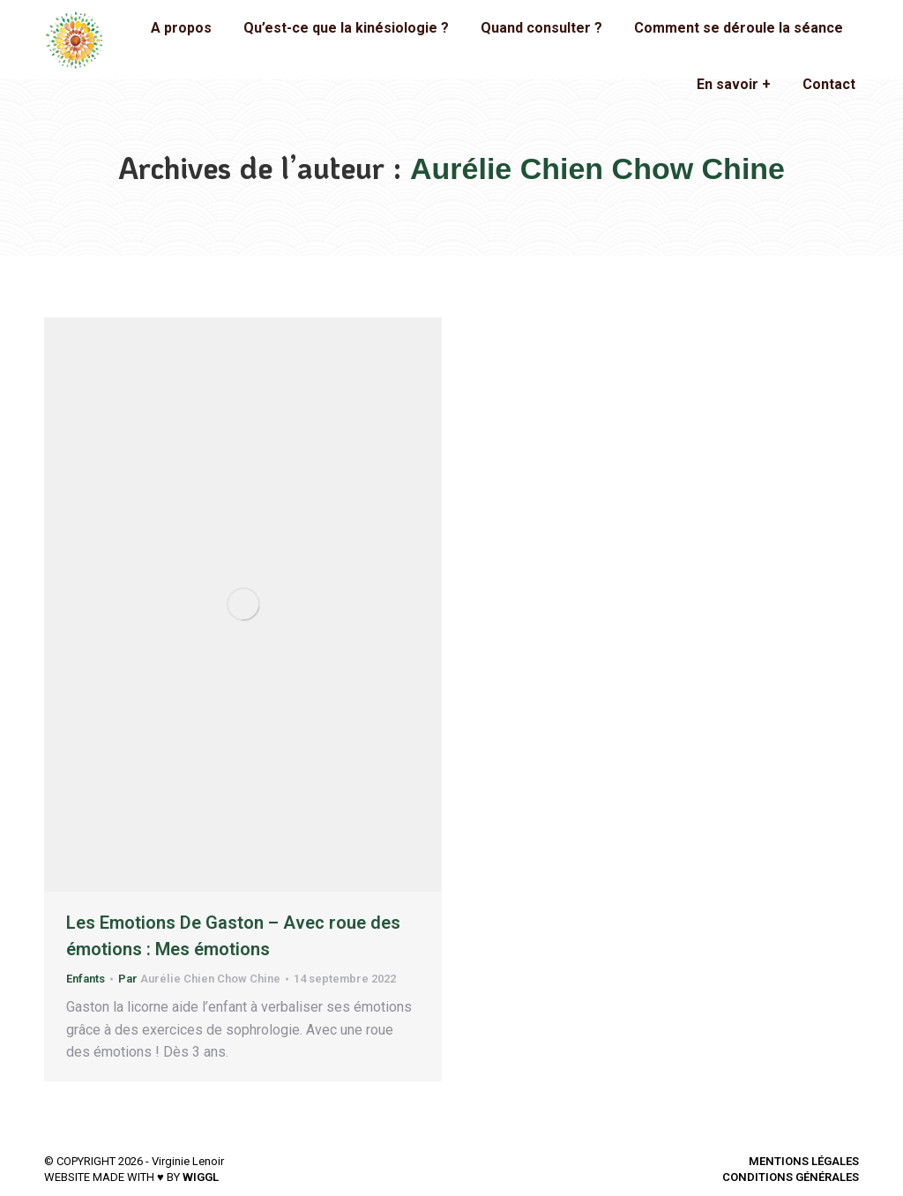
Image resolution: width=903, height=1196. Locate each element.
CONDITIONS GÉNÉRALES (790, 1177)
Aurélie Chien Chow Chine (597, 168)
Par (199, 978)
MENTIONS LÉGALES (804, 1161)
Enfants (85, 978)
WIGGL (201, 1177)
